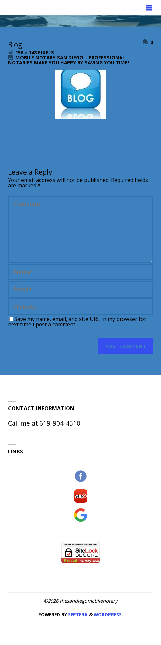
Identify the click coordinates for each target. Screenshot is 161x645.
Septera (77, 614)
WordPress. (108, 614)
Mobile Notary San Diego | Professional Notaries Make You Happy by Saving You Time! (68, 59)
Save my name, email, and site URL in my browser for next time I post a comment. (77, 321)
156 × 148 (26, 52)
